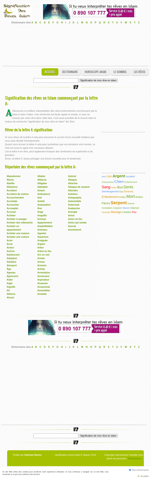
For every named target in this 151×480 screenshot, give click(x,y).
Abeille (10, 183)
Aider (10, 279)
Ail (8, 290)
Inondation (107, 208)
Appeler (41, 233)
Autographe (74, 197)
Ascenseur (43, 276)
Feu (134, 212)
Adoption (12, 258)
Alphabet (42, 187)
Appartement (44, 222)
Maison (126, 208)
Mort (130, 196)
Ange (40, 212)
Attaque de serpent (79, 187)
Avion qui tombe (77, 222)
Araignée (42, 240)
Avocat (72, 226)
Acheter (11, 215)
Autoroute (73, 204)
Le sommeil (120, 72)
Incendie (106, 212)
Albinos (11, 294)
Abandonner (14, 176)
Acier (10, 240)
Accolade (12, 201)
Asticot (72, 176)
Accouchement (15, 197)
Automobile (74, 201)
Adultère (11, 262)
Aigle (10, 283)
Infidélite (126, 212)
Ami (39, 197)
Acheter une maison (18, 233)
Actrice (11, 251)
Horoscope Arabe (95, 72)
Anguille (42, 215)
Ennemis (128, 191)
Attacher (73, 183)
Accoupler (12, 208)
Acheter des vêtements (20, 222)
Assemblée (43, 290)
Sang (106, 187)
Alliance (41, 179)
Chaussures (108, 182)
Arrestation (43, 272)
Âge (9, 269)
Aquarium (43, 237)
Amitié (41, 201)
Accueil (50, 72)
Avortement (74, 229)
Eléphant (134, 208)
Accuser (11, 212)
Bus (120, 187)
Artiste (41, 269)
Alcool (10, 297)
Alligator (42, 183)
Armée (41, 258)
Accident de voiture (18, 194)
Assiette (42, 294)
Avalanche (74, 208)
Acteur (10, 247)
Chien (119, 182)
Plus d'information (139, 470)
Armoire (41, 265)
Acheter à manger (17, 219)
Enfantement (130, 182)
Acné (10, 244)
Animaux (42, 229)
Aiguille (11, 287)
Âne (39, 208)
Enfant (122, 197)
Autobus (73, 194)
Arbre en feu (44, 251)
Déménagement (110, 191)
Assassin (42, 283)
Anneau (41, 219)
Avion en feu (75, 219)
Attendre (73, 190)
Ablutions (12, 187)
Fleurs (106, 203)
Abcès (10, 179)
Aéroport (12, 265)
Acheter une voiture (18, 237)
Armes (41, 262)
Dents (128, 187)
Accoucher (13, 204)
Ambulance (43, 194)
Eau (121, 191)
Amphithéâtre (45, 226)
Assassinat (43, 287)
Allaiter (41, 176)
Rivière (139, 197)
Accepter (143, 476)
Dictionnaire (70, 72)
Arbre (40, 247)
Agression (12, 276)
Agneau (11, 272)
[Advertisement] (75, 45)
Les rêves (139, 72)
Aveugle (72, 212)
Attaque (72, 179)
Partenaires (134, 458)
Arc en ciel (43, 254)
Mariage (116, 212)
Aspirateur (43, 279)
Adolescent (13, 254)
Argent (41, 244)
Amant (41, 190)
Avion (71, 215)
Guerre (130, 203)
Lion (109, 176)
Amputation (44, 204)
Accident (12, 190)
